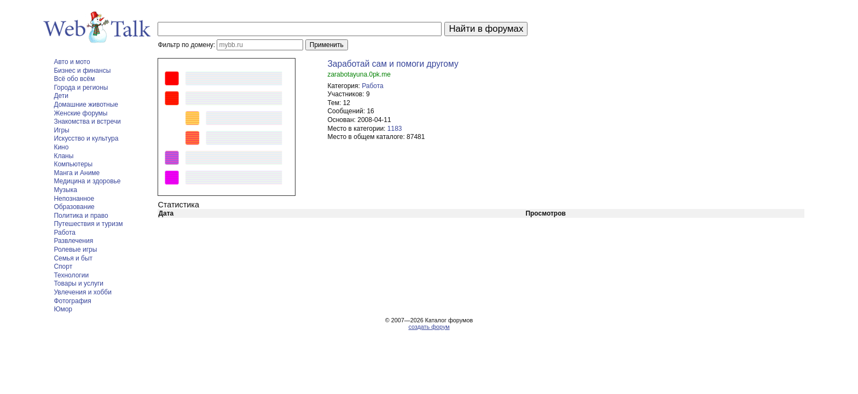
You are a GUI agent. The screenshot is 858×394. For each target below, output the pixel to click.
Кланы (63, 156)
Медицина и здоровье (87, 181)
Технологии (71, 275)
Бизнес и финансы (82, 70)
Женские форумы (80, 113)
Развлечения (73, 241)
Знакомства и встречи (87, 121)
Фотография (72, 301)
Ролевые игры (75, 249)
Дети (61, 96)
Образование (74, 207)
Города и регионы (81, 87)
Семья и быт (73, 258)
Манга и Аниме (77, 173)
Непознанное (74, 198)
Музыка (65, 190)
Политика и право (81, 215)
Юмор (63, 309)
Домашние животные (86, 104)
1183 (394, 128)
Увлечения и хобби (82, 292)
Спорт (63, 266)
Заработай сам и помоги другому (392, 63)
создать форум (428, 326)
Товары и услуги (78, 283)
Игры (61, 130)
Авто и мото (72, 62)
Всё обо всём (74, 79)
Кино (61, 147)
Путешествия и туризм (88, 224)
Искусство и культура (86, 138)
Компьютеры (73, 164)
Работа (65, 232)
